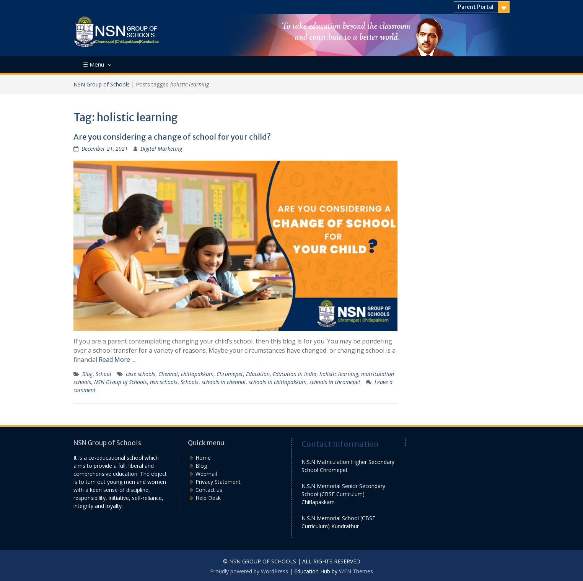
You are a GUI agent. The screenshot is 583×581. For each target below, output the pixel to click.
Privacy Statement (218, 481)
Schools (190, 382)
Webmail (206, 473)
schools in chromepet (334, 382)
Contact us (208, 489)
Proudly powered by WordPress (249, 571)
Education (258, 374)
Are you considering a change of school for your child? (172, 137)
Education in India (294, 374)
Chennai (168, 374)
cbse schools (140, 374)
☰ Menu (93, 64)
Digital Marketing (161, 148)
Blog (87, 374)
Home (203, 457)
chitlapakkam (197, 374)
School (103, 374)
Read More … (117, 359)
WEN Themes (356, 571)
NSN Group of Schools (101, 84)
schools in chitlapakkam (277, 382)
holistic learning (338, 374)
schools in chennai (224, 382)
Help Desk (208, 497)
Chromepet (230, 374)
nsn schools (164, 382)
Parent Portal (475, 6)
